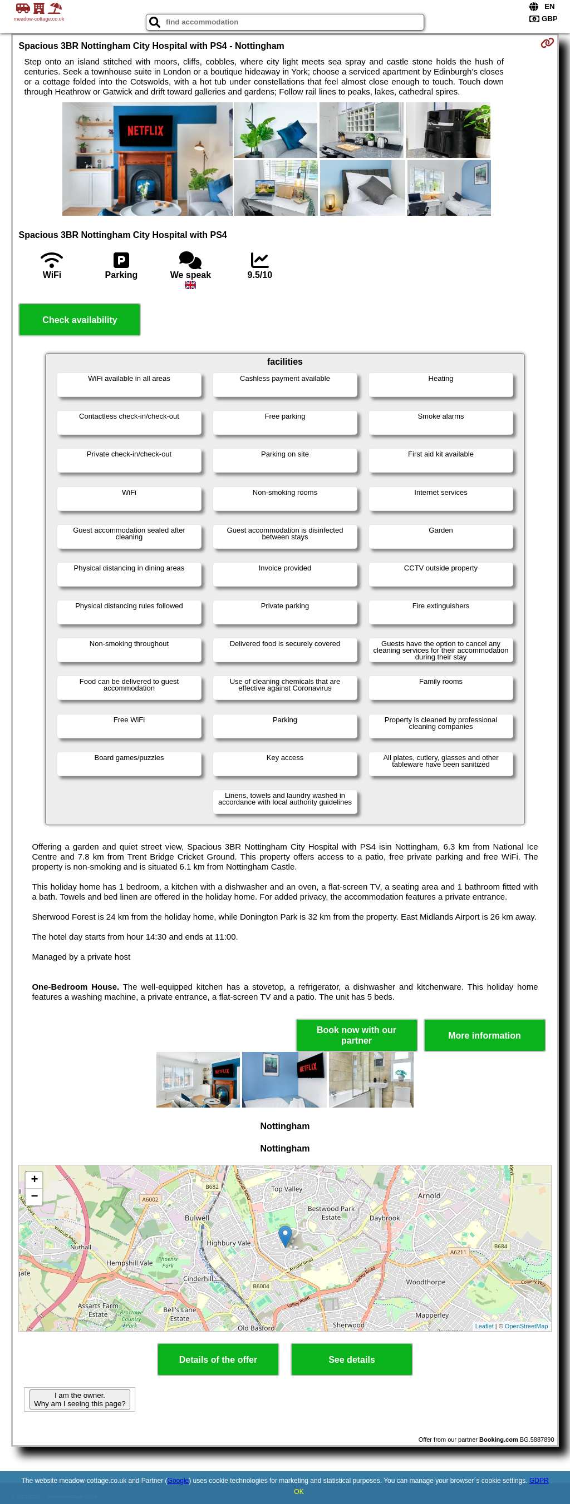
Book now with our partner (356, 1035)
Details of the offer (218, 1359)
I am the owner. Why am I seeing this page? (79, 1399)
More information (484, 1035)
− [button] (34, 1197)
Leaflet (484, 1326)
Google (178, 1481)
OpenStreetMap (526, 1326)
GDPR (539, 1481)
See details (351, 1359)
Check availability (79, 320)
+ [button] (34, 1180)
